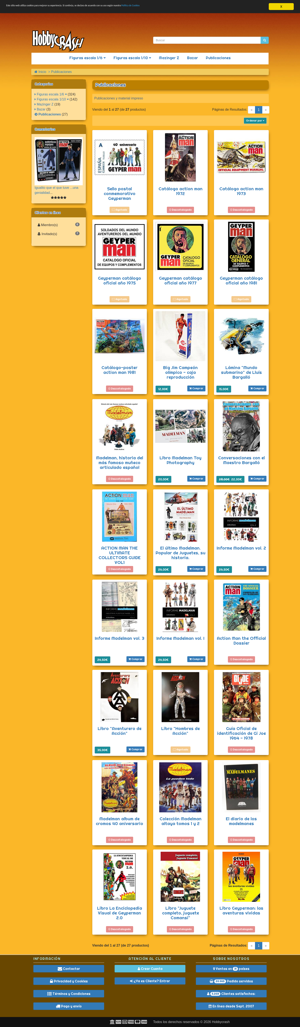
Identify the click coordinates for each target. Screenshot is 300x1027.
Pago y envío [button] (69, 1006)
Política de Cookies (189, 7)
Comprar (196, 388)
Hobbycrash (221, 1022)
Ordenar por (255, 120)
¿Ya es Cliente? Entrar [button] (150, 981)
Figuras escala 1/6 (87, 57)
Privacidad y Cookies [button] (69, 981)
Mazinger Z (169, 57)
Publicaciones (218, 57)
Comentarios (45, 129)
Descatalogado (180, 209)
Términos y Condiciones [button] (68, 994)
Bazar (192, 57)
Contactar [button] (69, 969)
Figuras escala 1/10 (132, 57)
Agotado (119, 209)
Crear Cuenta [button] (150, 969)
